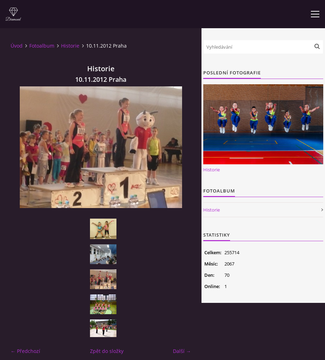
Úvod (17, 45)
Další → (182, 351)
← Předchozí (25, 351)
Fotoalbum (41, 45)
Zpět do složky (107, 351)
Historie (70, 45)
